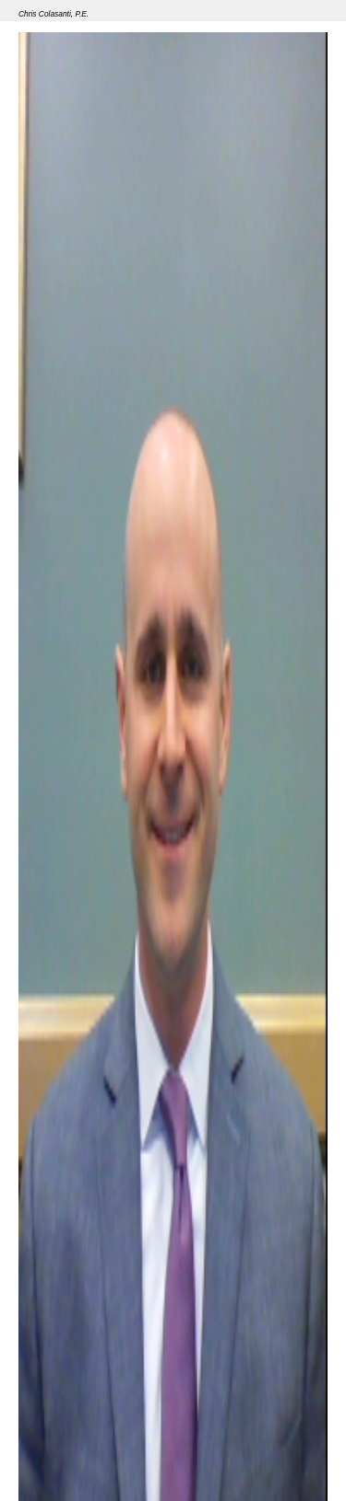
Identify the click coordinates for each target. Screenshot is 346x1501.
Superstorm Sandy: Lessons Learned (188, 1454)
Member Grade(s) (64, 1415)
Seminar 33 (48, 1454)
